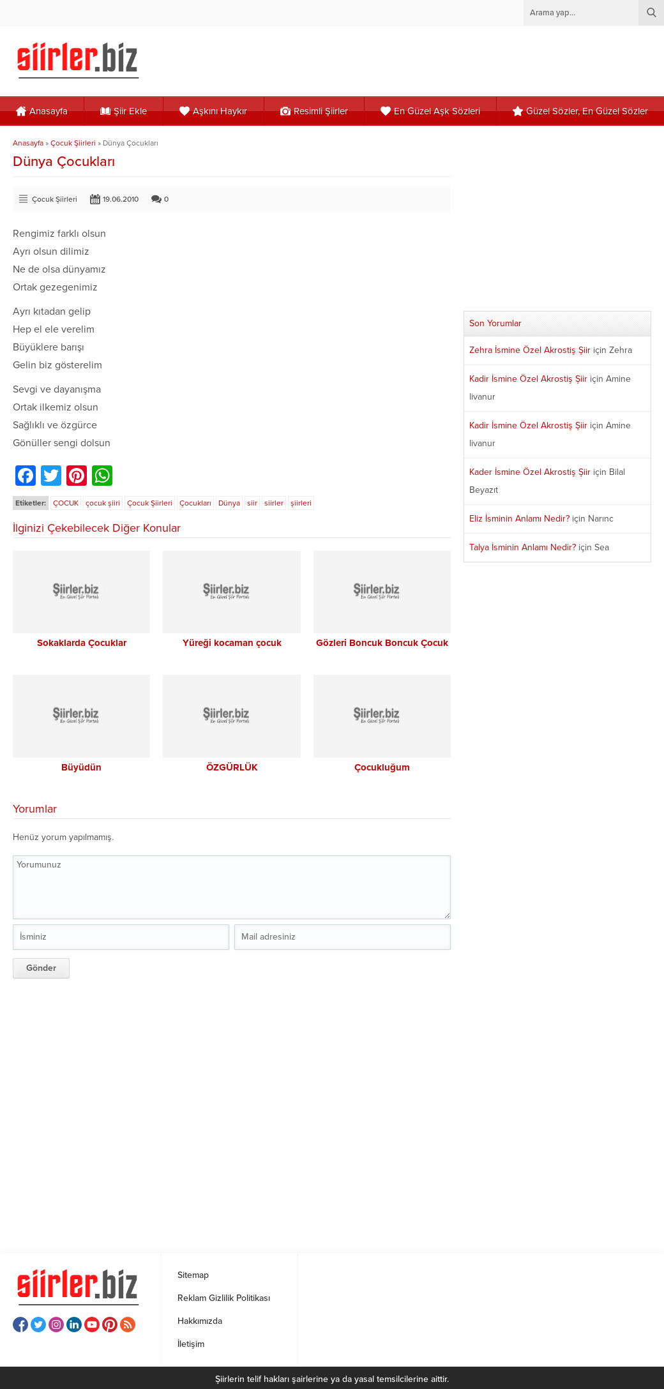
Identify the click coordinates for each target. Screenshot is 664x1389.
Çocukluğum (382, 767)
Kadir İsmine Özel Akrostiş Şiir (528, 378)
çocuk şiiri (103, 503)
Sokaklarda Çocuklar (81, 643)
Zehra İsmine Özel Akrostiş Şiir (530, 350)
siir (252, 503)
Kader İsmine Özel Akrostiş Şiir (530, 472)
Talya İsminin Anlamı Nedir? (522, 547)
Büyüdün (81, 767)
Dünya (229, 503)
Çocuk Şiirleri (73, 143)
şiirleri (301, 503)
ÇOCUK (66, 503)
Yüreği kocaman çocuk (232, 643)
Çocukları (195, 503)
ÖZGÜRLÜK (232, 767)
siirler (273, 503)
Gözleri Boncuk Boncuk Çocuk (382, 643)
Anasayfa (28, 143)
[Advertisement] (228, 1111)
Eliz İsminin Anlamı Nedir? (519, 518)
